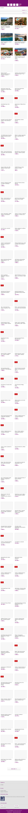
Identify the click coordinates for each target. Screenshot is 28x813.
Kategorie (23, 10)
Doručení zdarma (3, 790)
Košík (20, 5)
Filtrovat (23, 12)
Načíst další (13, 768)
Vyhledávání (11, 5)
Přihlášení (17, 5)
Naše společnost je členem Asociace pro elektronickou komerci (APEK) (15, 796)
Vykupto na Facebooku (4, 791)
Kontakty (2, 784)
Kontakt (14, 5)
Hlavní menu (8, 5)
